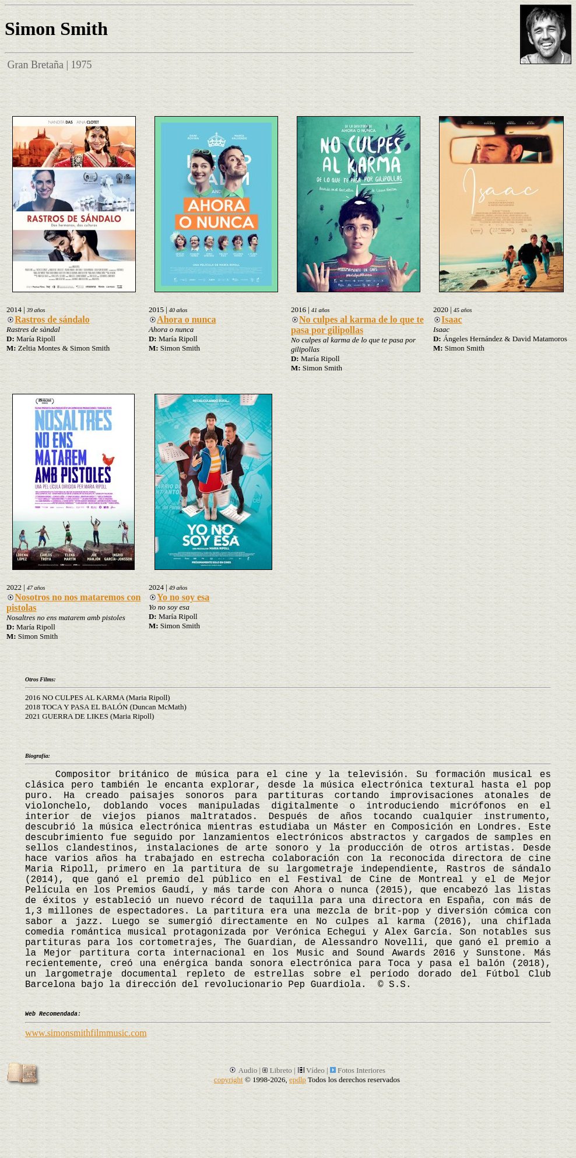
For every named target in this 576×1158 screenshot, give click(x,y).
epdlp (297, 1079)
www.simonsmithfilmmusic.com (86, 1033)
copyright (228, 1079)
